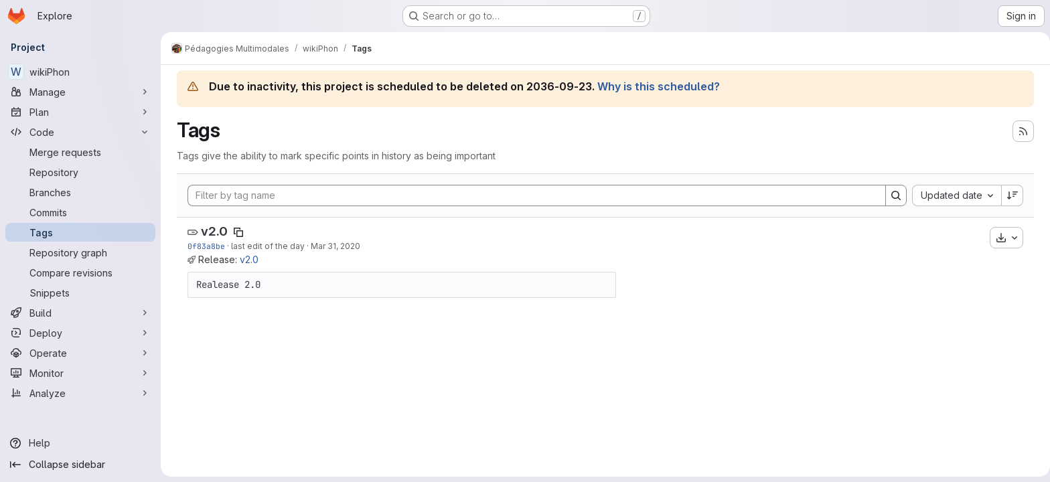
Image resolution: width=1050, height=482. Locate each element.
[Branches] (80, 192)
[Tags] (80, 232)
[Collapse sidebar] (80, 464)
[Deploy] (80, 332)
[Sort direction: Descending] (1010, 195)
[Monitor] (80, 373)
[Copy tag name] (236, 232)
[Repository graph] (80, 252)
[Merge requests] (80, 152)
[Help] (80, 443)
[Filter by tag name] (534, 195)
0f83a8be (203, 246)
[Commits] (80, 212)
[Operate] (80, 352)
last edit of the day (265, 246)
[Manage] (80, 91)
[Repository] (80, 172)
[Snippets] (80, 292)
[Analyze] (80, 393)
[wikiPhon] (80, 71)
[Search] (893, 195)
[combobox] (953, 195)
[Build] (80, 312)
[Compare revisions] (80, 272)
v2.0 (211, 231)
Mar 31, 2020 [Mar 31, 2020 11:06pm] (333, 246)
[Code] (80, 132)
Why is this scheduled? (656, 86)
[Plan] (80, 111)
